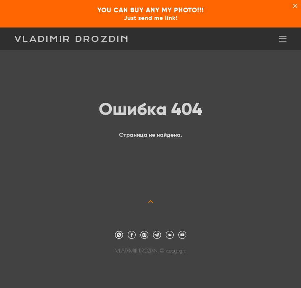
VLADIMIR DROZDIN (72, 39)
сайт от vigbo (150, 270)
